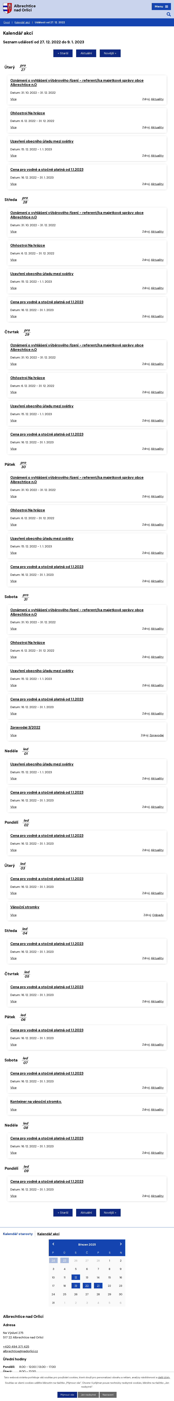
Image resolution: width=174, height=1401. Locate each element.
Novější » (111, 53)
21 (98, 1286)
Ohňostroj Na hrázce (27, 113)
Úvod (7, 22)
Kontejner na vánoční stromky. (36, 1102)
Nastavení (108, 1394)
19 (76, 1286)
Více (13, 99)
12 (76, 1277)
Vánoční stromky (24, 907)
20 (87, 1286)
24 (53, 1261)
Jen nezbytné (88, 1394)
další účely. (164, 1377)
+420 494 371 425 (16, 1347)
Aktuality (157, 99)
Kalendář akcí (22, 22)
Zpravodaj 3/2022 (25, 727)
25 (64, 1261)
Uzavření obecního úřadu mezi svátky (42, 141)
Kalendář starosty (18, 1234)
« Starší (62, 53)
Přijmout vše (67, 1394)
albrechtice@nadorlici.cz (20, 1351)
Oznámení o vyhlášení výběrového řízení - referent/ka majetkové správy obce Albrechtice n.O (77, 82)
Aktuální (86, 53)
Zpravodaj (157, 736)
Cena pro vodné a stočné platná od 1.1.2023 (46, 169)
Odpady (158, 915)
